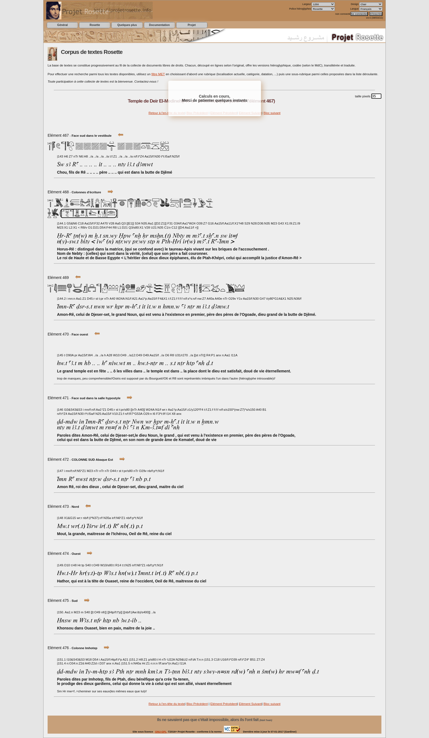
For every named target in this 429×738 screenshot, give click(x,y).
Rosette (94, 25)
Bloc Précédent (197, 703)
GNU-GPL (161, 731)
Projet (192, 25)
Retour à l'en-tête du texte (167, 113)
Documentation (159, 25)
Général (62, 25)
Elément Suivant (250, 703)
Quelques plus (127, 25)
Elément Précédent (223, 703)
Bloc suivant (271, 113)
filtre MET (158, 74)
